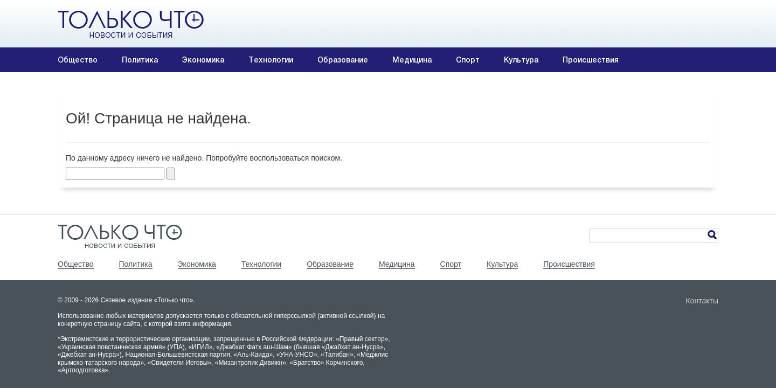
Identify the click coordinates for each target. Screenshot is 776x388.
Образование (342, 60)
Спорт (468, 60)
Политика (140, 60)
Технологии (270, 60)
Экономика (203, 60)
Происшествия (591, 60)
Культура (521, 60)
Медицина (412, 60)
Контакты (702, 300)
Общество (78, 60)
